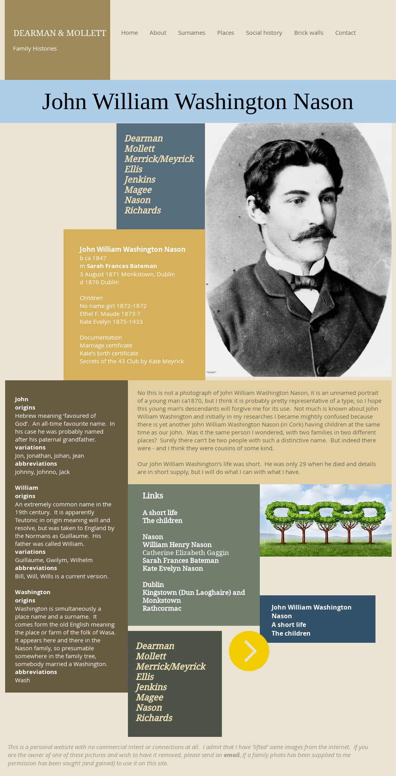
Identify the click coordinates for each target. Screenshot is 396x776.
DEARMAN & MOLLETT (59, 33)
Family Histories (35, 48)
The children (291, 633)
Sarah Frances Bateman (122, 266)
